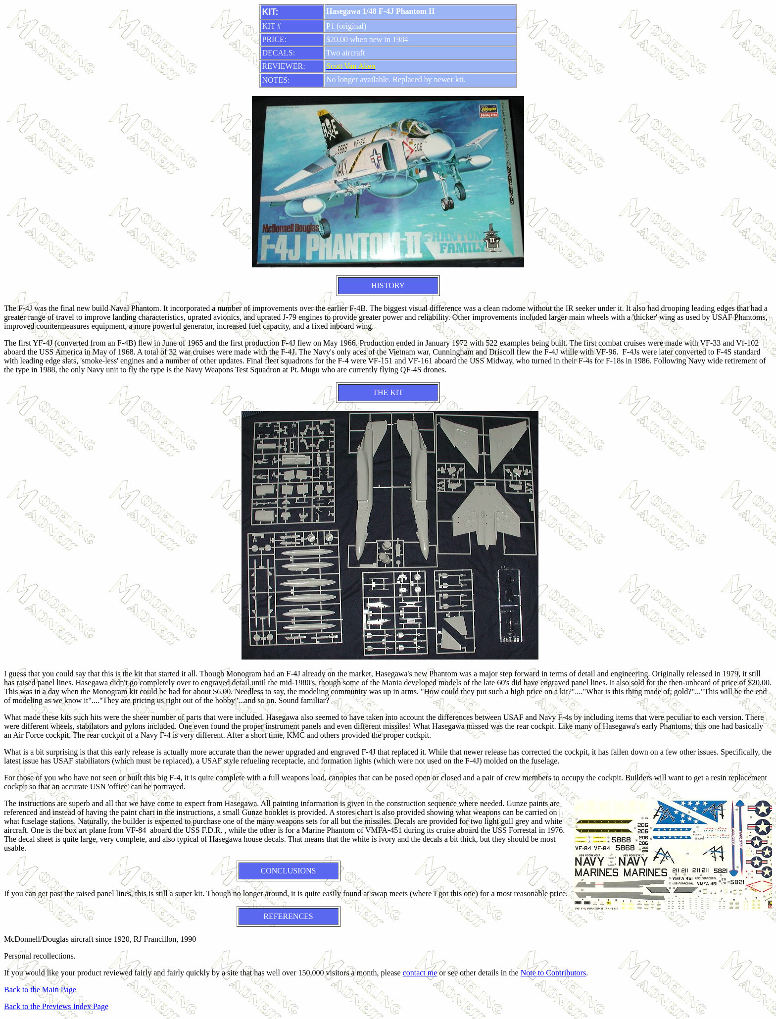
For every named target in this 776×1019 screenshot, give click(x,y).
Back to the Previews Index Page (56, 1006)
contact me (420, 972)
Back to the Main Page (40, 989)
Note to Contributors (553, 972)
